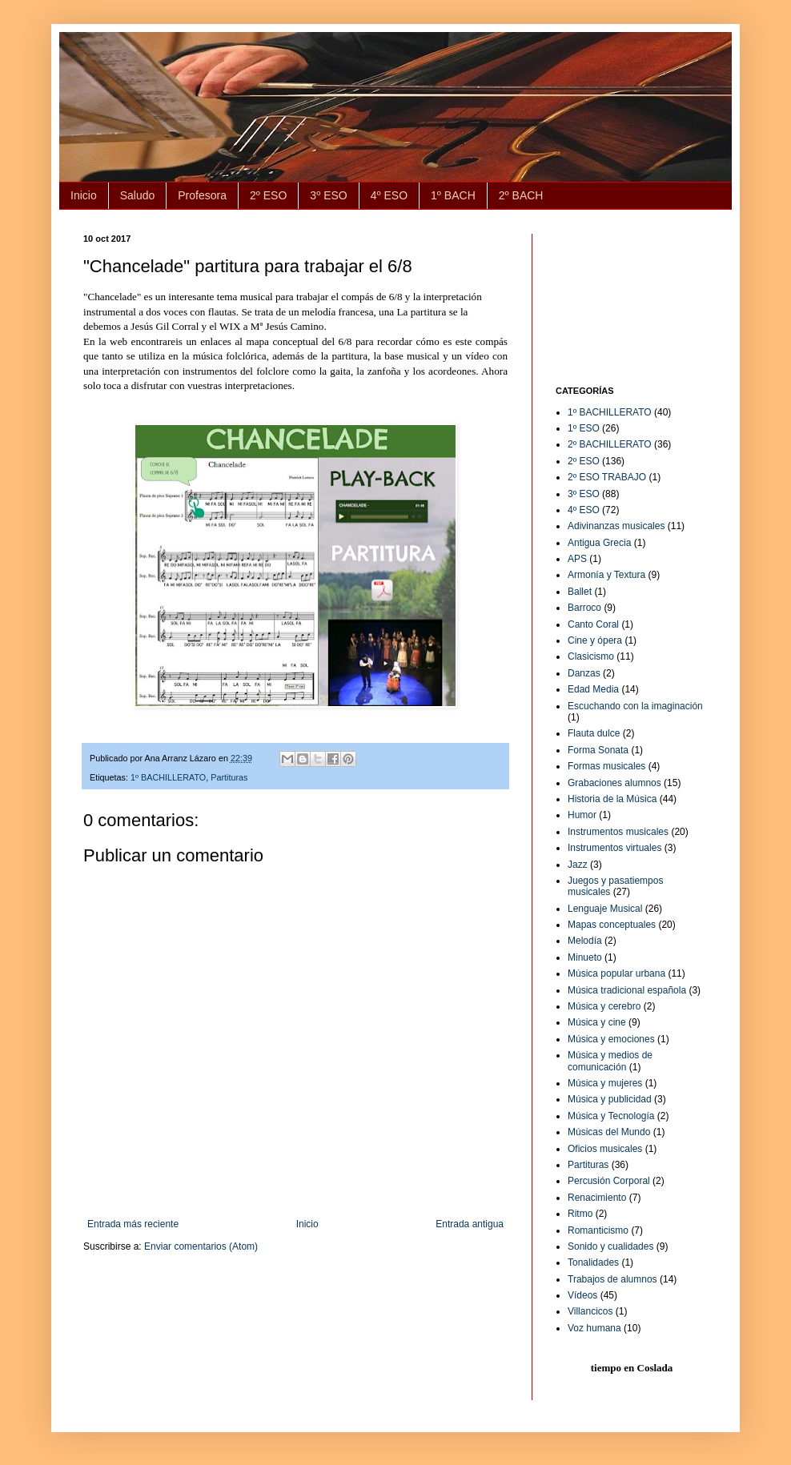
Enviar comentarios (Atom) (201, 1246)
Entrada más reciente (133, 1224)
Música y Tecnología (611, 1116)
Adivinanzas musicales (616, 526)
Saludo (137, 195)
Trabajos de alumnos (612, 1279)
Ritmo (580, 1213)
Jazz (578, 864)
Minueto (585, 957)
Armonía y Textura (606, 574)
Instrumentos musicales (618, 831)
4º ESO (389, 195)
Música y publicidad (610, 1099)
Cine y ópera (595, 640)
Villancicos (590, 1311)
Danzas (584, 673)
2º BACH (521, 195)
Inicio (83, 195)
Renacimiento (597, 1197)
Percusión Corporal (609, 1180)
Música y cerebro (604, 1006)
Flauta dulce (594, 733)
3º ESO (328, 195)
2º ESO (268, 195)
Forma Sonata (598, 750)
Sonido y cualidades (610, 1246)
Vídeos (582, 1295)
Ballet (580, 591)
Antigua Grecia (599, 542)
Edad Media (593, 689)
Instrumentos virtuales (614, 847)
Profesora (202, 195)
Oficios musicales (605, 1148)
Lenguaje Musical (605, 908)
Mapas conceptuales (612, 924)
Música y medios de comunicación (610, 1061)
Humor (582, 815)
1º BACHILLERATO (168, 777)
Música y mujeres (605, 1083)
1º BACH (453, 195)
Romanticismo (598, 1230)
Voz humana (594, 1328)
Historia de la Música (612, 799)
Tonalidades (593, 1262)
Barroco (584, 607)
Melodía (585, 940)
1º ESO (584, 428)
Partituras (229, 777)
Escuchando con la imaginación (635, 706)
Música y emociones (611, 1039)
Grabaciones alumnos (614, 783)
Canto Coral (593, 624)
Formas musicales (606, 766)
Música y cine (597, 1022)
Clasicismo (591, 656)
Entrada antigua (470, 1224)
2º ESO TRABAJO (607, 477)
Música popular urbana (616, 973)
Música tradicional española (627, 990)
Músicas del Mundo (609, 1132)
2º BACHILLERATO (610, 444)
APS (577, 558)
